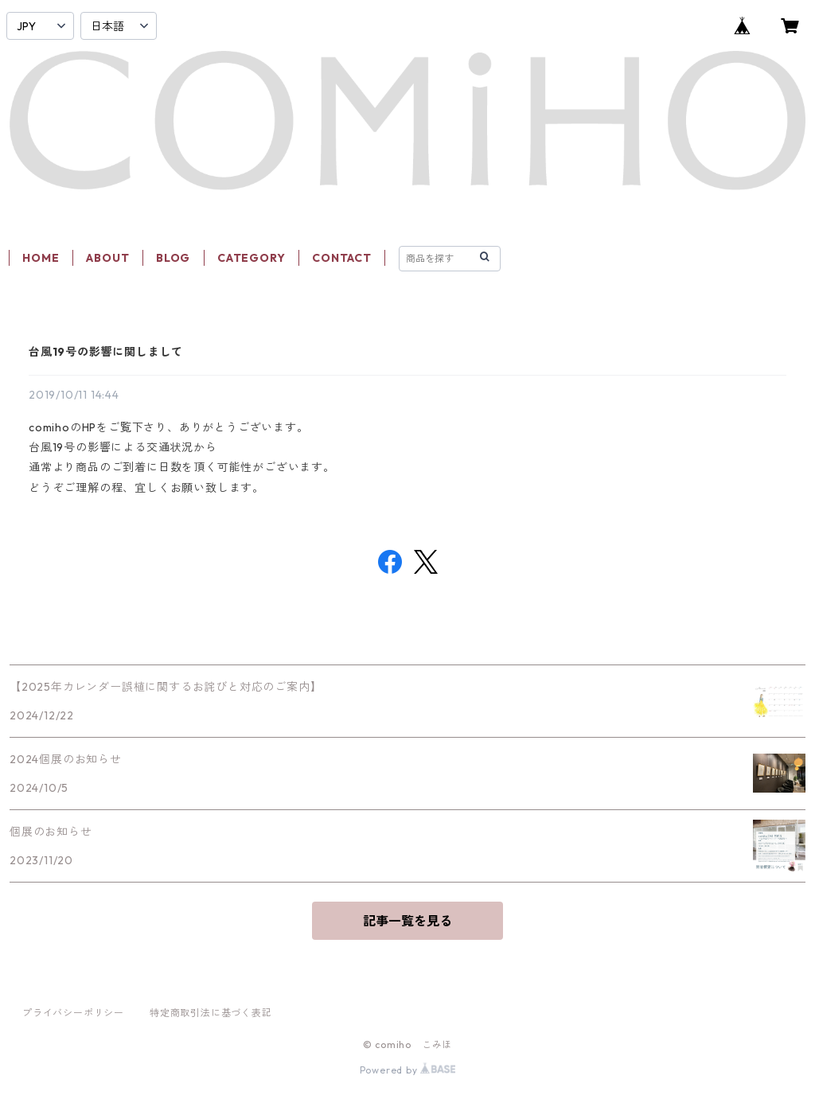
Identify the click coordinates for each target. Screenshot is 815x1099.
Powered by (408, 1070)
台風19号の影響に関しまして (106, 352)
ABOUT (107, 258)
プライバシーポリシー (73, 1013)
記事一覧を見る (407, 921)
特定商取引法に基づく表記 (211, 1013)
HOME (40, 258)
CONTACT (342, 258)
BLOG (173, 258)
